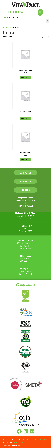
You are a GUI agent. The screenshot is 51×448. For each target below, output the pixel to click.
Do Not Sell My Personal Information (11, 445)
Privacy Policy (43, 440)
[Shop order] (42, 37)
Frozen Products (9, 27)
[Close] (49, 437)
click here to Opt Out (19, 442)
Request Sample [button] (25, 77)
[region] (25, 442)
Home (3, 27)
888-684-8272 (15, 12)
